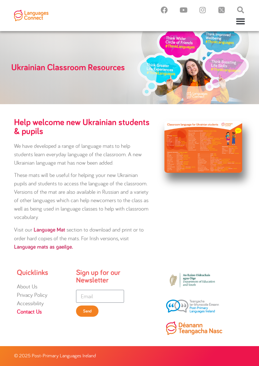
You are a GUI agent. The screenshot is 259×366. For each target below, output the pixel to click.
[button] (240, 21)
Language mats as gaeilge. (43, 247)
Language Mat (49, 230)
